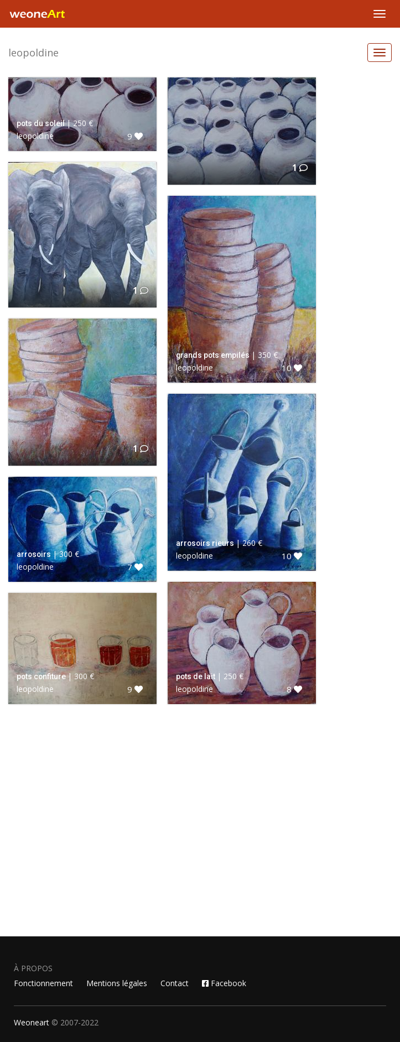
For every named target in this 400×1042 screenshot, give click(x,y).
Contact (174, 983)
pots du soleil (41, 123)
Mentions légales (116, 983)
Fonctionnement (43, 983)
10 (292, 367)
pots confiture (41, 676)
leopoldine (33, 52)
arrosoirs (34, 554)
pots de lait (195, 676)
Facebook (224, 983)
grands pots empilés (213, 355)
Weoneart (31, 1022)
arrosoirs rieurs (205, 543)
